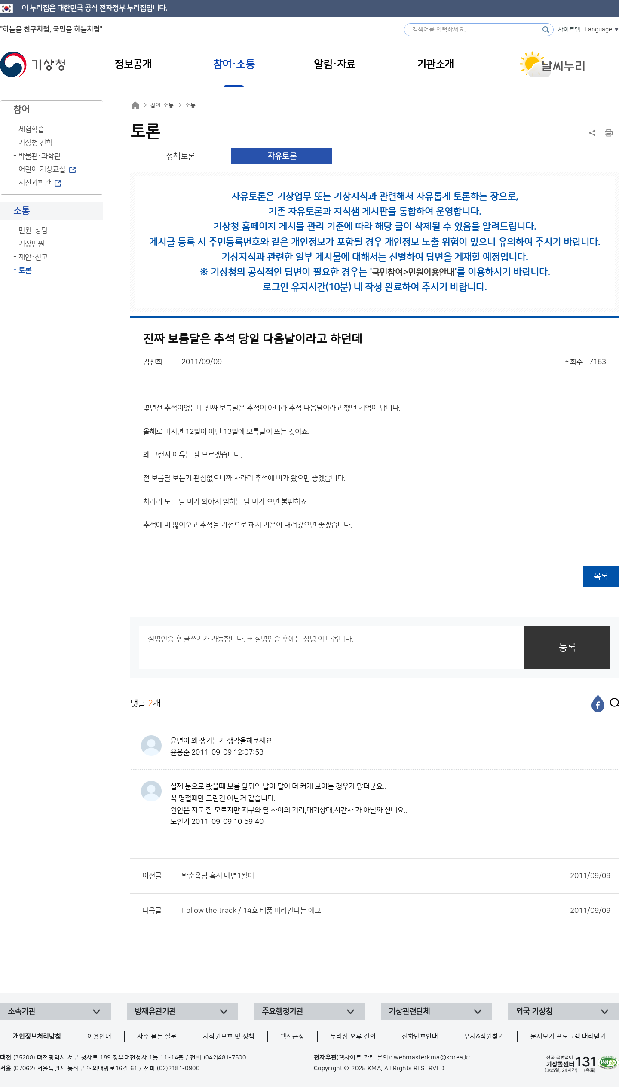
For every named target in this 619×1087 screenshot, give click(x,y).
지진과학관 (34, 183)
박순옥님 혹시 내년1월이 (396, 876)
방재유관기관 (155, 1011)
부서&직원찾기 (484, 1036)
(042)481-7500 (225, 1057)
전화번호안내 (420, 1036)
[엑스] (612, 703)
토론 (24, 270)
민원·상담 (33, 230)
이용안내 (99, 1036)
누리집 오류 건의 (353, 1036)
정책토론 (180, 156)
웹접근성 (292, 1036)
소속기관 (21, 1011)
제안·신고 (33, 257)
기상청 (32, 64)
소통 (190, 105)
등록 (567, 647)
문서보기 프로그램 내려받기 (568, 1036)
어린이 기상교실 (41, 169)
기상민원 (31, 244)
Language (598, 29)
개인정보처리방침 (37, 1036)
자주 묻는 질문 (157, 1036)
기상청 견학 (35, 143)
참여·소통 (162, 105)
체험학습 (31, 129)
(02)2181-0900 (178, 1068)
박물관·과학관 (39, 156)
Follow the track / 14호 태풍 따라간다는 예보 (396, 911)
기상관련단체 (409, 1011)
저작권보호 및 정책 (228, 1036)
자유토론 (282, 156)
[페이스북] (597, 703)
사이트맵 (569, 29)
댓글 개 (145, 703)
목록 (601, 576)
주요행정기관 (282, 1011)
